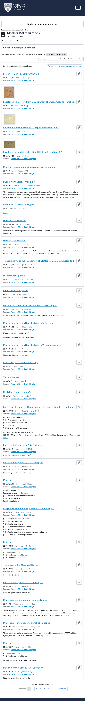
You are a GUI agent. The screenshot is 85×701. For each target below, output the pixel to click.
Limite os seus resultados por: (42, 24)
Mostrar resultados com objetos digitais (64, 66)
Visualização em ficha (35, 54)
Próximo (62, 688)
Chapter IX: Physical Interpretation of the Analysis (28, 508)
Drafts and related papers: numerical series (25, 600)
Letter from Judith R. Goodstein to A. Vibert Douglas (30, 305)
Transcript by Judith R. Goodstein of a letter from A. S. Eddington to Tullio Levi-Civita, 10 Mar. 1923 (39, 260)
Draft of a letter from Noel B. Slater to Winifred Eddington (32, 345)
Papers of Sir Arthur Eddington (23, 80)
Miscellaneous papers (14, 275)
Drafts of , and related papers (29, 167)
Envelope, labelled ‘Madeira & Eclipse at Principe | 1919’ (31, 127)
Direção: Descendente (72, 59)
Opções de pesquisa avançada (19, 47)
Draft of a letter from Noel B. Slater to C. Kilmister (28, 323)
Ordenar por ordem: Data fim (49, 59)
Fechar (25, 30)
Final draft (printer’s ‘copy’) (17, 392)
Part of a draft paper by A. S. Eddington (23, 445)
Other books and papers (15, 290)
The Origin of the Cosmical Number (21, 565)
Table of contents (12, 377)
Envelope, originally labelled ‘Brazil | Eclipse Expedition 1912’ (33, 152)
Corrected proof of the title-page (20, 362)
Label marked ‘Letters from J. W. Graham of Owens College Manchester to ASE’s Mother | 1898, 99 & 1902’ (39, 101)
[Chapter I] (8, 480)
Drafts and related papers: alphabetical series (26, 622)
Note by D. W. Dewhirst (14, 220)
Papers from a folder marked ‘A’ (19, 181)
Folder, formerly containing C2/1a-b (21, 73)
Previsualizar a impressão (12, 54)
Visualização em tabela (56, 54)
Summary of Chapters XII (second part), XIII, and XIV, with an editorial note (39, 407)
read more (69, 197)
